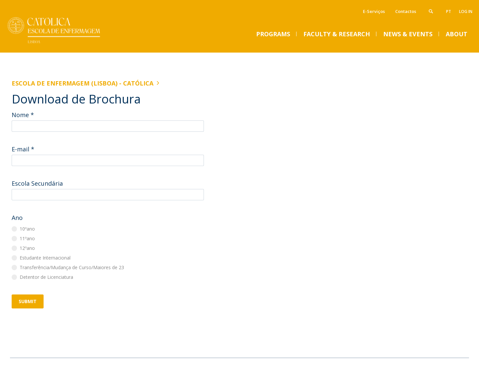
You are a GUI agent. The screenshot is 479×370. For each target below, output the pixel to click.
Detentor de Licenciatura (46, 277)
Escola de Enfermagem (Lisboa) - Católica (82, 83)
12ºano (27, 248)
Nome (23, 115)
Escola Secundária (37, 183)
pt (448, 11)
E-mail (23, 149)
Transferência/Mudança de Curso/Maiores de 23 (72, 267)
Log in (465, 11)
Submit (28, 301)
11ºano (27, 238)
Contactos (405, 11)
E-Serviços (374, 11)
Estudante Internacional (45, 258)
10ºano (27, 229)
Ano (17, 218)
